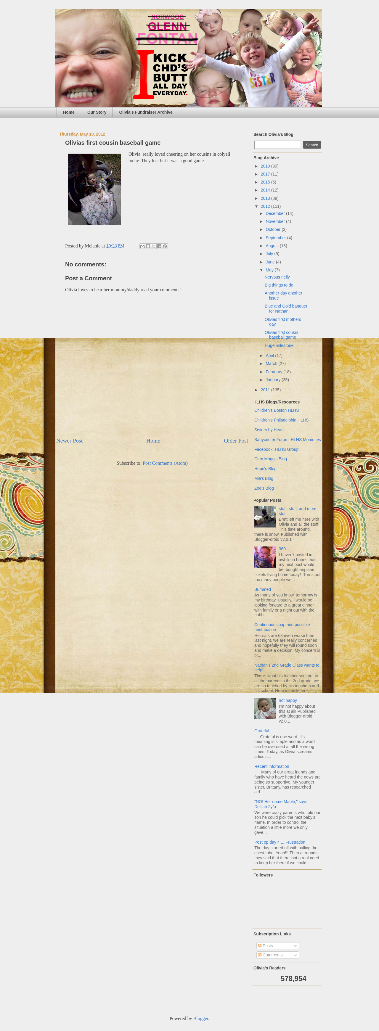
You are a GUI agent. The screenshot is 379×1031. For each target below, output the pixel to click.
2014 (266, 190)
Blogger (200, 1018)
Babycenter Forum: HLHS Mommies (287, 439)
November (276, 221)
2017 (266, 174)
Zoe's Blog (264, 488)
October (274, 229)
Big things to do (279, 285)
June (271, 262)
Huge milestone (279, 345)
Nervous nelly (277, 277)
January (274, 379)
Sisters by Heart (269, 429)
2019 (266, 166)
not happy (288, 700)
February (274, 371)
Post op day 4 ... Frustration (279, 842)
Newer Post (69, 441)
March (272, 363)
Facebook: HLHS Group (276, 449)
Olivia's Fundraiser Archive (145, 112)
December (276, 213)
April (270, 355)
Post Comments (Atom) (165, 463)
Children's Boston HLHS (276, 410)
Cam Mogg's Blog (270, 458)
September (276, 237)
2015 (266, 182)
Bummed (262, 589)
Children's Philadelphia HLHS (281, 420)
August (273, 245)
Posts (265, 945)
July (270, 253)
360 (282, 548)
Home (69, 112)
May (270, 270)
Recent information (271, 766)
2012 (266, 206)
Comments (270, 955)
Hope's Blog (265, 468)
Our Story (97, 112)
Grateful (261, 730)
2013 (266, 198)
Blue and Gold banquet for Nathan (286, 308)
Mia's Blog (263, 478)
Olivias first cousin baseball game (281, 335)
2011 (266, 389)
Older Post (236, 441)
